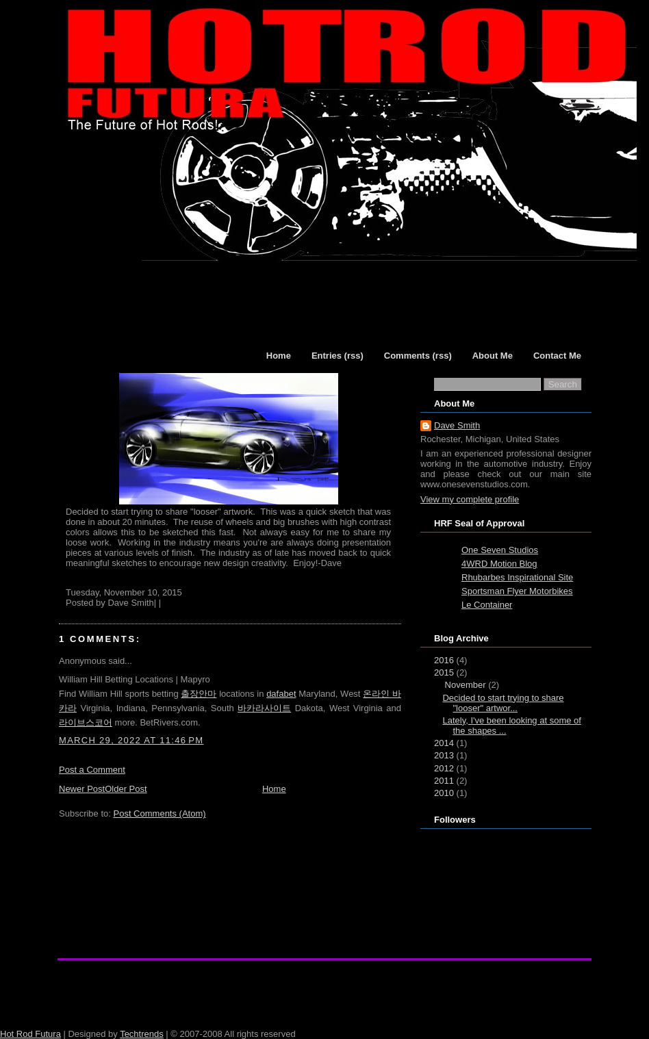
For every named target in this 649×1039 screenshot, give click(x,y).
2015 (444, 672)
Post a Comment (92, 770)
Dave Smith (457, 425)
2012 (444, 768)
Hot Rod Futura (30, 1034)
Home (274, 789)
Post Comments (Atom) (160, 813)
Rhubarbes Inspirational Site (517, 577)
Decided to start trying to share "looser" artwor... (502, 703)
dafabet (281, 694)
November (465, 685)
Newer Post (82, 789)
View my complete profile (469, 499)
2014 (444, 743)
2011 (444, 780)
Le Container (486, 605)
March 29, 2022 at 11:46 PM (131, 740)
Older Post (126, 789)
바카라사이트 (264, 708)
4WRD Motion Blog (499, 564)
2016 (444, 660)
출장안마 (198, 694)
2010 (444, 793)
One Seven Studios (499, 550)
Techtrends (142, 1034)
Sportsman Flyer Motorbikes (517, 591)
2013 (444, 755)
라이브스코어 (85, 722)
